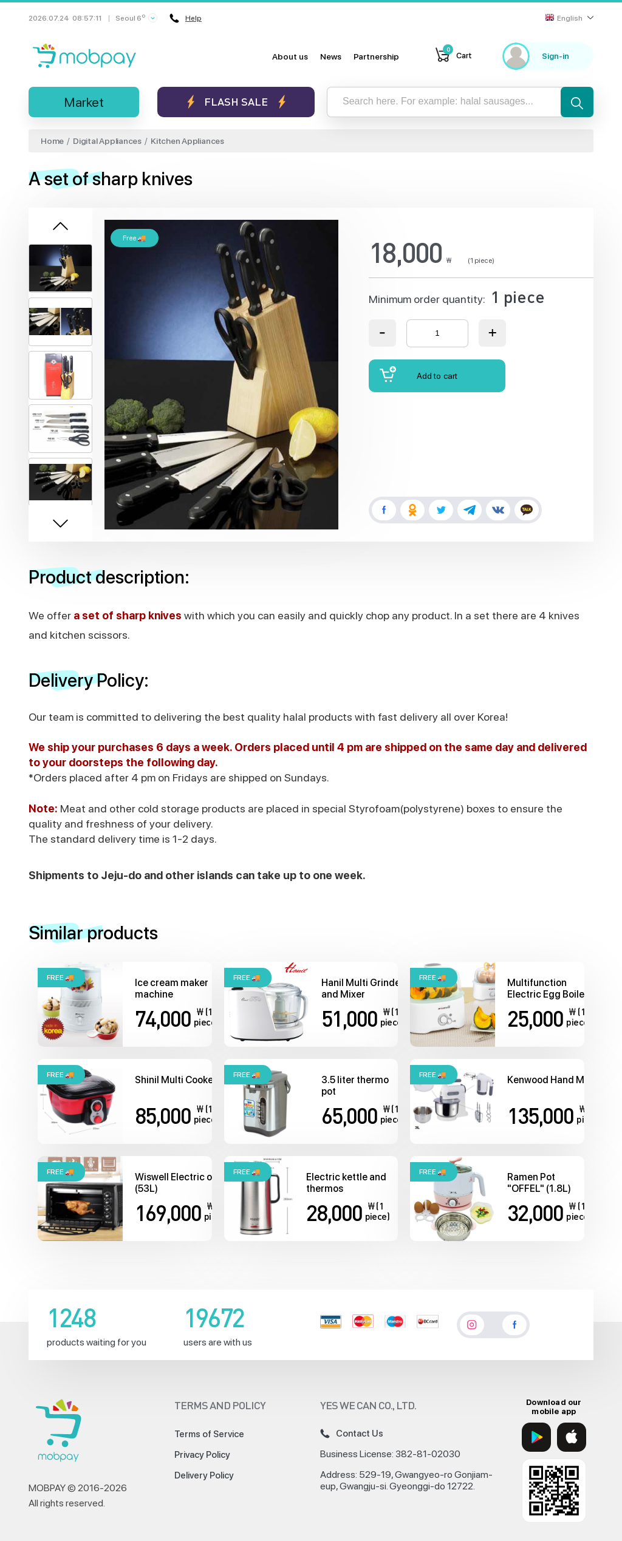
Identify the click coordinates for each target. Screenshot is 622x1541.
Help (186, 18)
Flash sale (236, 101)
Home (52, 141)
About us (290, 56)
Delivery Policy (204, 1475)
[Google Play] (536, 1437)
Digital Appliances (107, 141)
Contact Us (351, 1433)
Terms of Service (209, 1434)
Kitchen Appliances (187, 141)
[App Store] (571, 1437)
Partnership (376, 56)
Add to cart (418, 374)
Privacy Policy (202, 1454)
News (330, 56)
